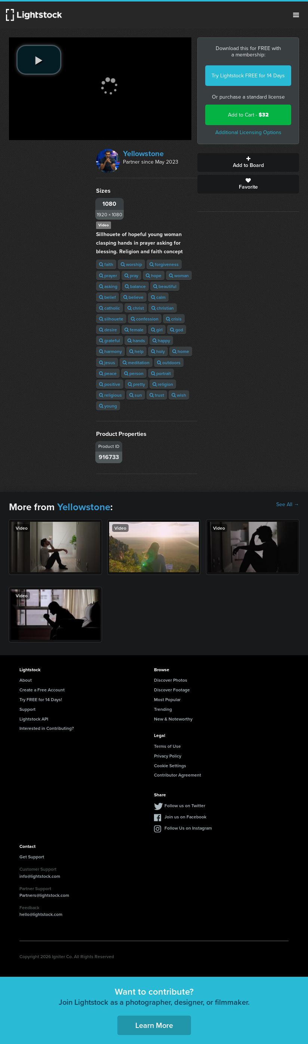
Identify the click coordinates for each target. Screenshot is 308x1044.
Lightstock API (33, 719)
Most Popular (167, 699)
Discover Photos (170, 680)
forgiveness (164, 264)
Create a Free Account (42, 690)
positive (109, 384)
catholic (109, 308)
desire (108, 329)
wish (179, 395)
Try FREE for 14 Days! (40, 699)
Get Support (31, 857)
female (134, 329)
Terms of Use (167, 746)
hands (136, 340)
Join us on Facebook (185, 817)
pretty (136, 384)
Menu (296, 15)
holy (158, 351)
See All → (287, 504)
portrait (161, 373)
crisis (174, 319)
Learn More (154, 1025)
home (180, 351)
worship (131, 264)
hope (153, 275)
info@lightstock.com (39, 876)
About (25, 680)
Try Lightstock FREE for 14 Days (248, 76)
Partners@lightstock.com (44, 895)
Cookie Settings (170, 765)
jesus (107, 362)
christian (162, 308)
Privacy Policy (167, 756)
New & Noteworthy (173, 719)
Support (27, 709)
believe (133, 297)
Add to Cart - (248, 115)
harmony (110, 351)
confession (144, 319)
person (134, 373)
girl (157, 329)
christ (135, 308)
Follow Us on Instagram (188, 828)
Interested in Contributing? (46, 728)
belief (107, 297)
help (136, 351)
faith (106, 264)
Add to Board (248, 162)
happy (161, 340)
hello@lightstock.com (40, 914)
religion (163, 384)
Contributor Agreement (177, 775)
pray (131, 275)
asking (108, 286)
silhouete (111, 319)
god (176, 329)
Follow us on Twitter (184, 805)
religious (110, 395)
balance (135, 286)
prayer (108, 275)
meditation (136, 362)
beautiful (164, 286)
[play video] (38, 60)
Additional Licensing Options (248, 132)
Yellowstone (143, 153)
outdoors (169, 362)
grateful (109, 340)
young (108, 406)
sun (135, 395)
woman (179, 275)
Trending (163, 709)
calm (158, 297)
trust (157, 395)
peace (108, 373)
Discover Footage (172, 690)
